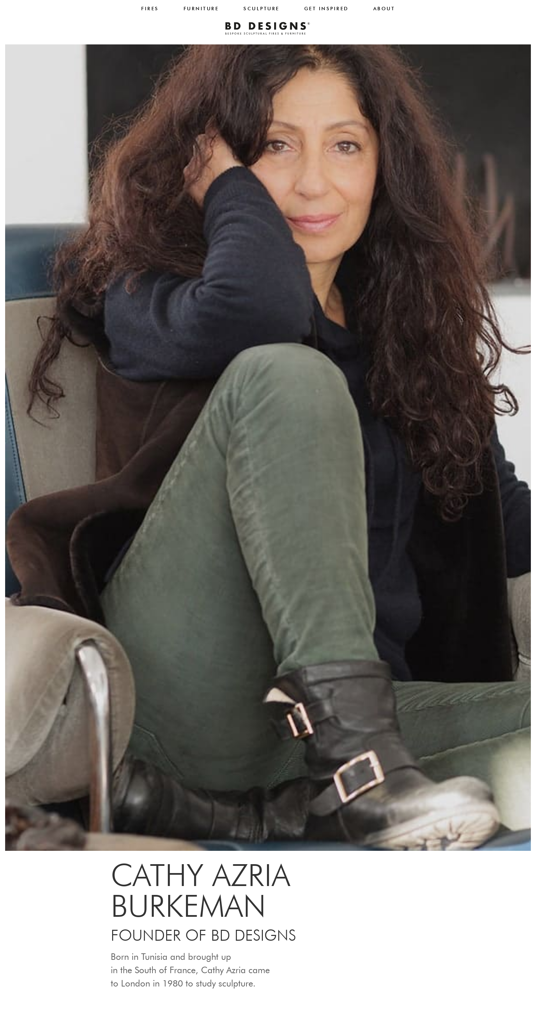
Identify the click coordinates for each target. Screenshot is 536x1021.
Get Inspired (326, 8)
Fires (150, 8)
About (384, 8)
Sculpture (261, 8)
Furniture (201, 8)
